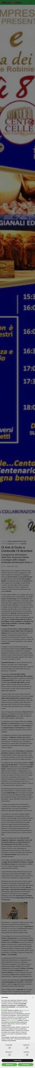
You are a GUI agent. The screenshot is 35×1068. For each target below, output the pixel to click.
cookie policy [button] (4, 1008)
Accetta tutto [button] (25, 1064)
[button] (32, 997)
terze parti (26, 1010)
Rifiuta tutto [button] (9, 1064)
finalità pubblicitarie (11, 1020)
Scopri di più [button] (17, 1060)
